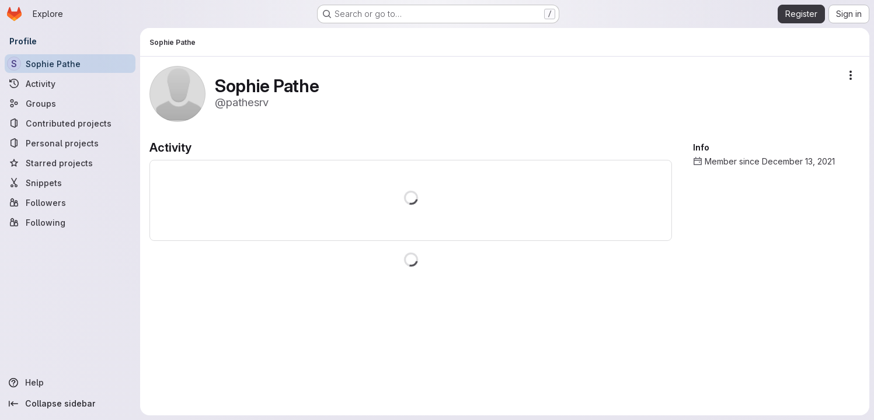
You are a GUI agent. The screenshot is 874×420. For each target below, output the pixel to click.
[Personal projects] (70, 143)
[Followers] (70, 202)
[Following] (70, 222)
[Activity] (70, 83)
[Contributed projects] (70, 123)
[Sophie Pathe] (70, 63)
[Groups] (70, 103)
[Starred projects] (70, 162)
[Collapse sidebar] (70, 403)
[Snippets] (70, 182)
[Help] (70, 382)
